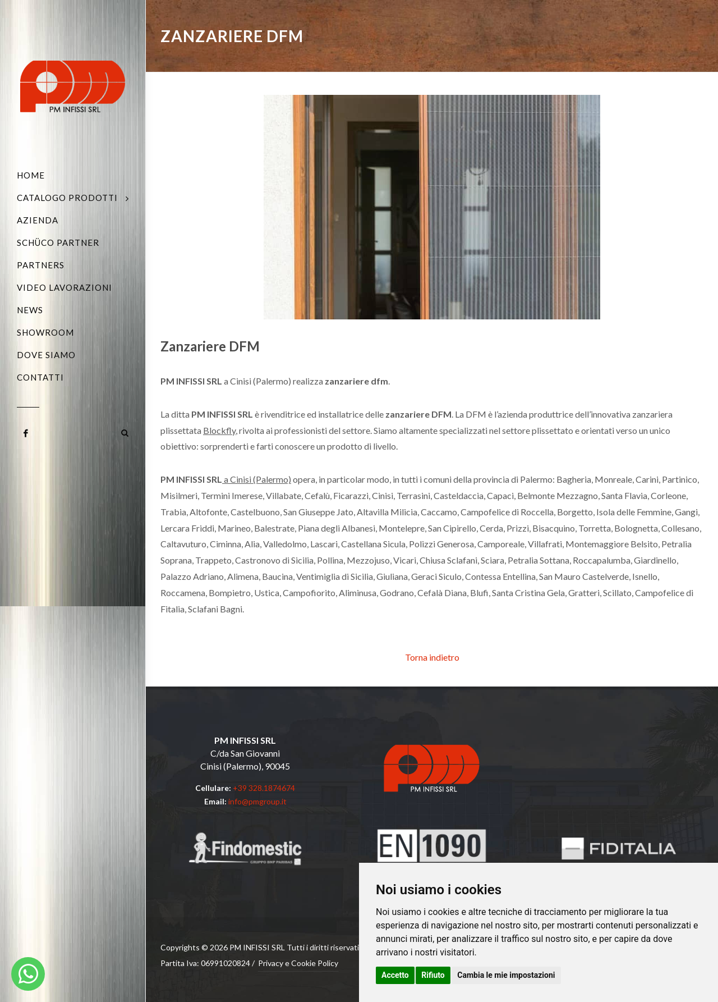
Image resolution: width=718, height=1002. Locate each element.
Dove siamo (46, 355)
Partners (41, 265)
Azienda (37, 220)
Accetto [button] (395, 975)
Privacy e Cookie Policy (298, 963)
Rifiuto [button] (433, 975)
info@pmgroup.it (257, 801)
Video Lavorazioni (64, 287)
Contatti (40, 377)
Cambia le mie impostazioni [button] (506, 975)
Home (31, 175)
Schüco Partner (58, 242)
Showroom (45, 332)
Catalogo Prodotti (67, 198)
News (30, 310)
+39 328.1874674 (264, 788)
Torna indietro (432, 657)
